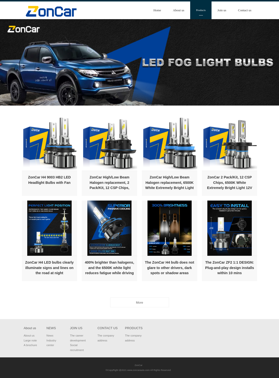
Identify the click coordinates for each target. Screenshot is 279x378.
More (139, 302)
